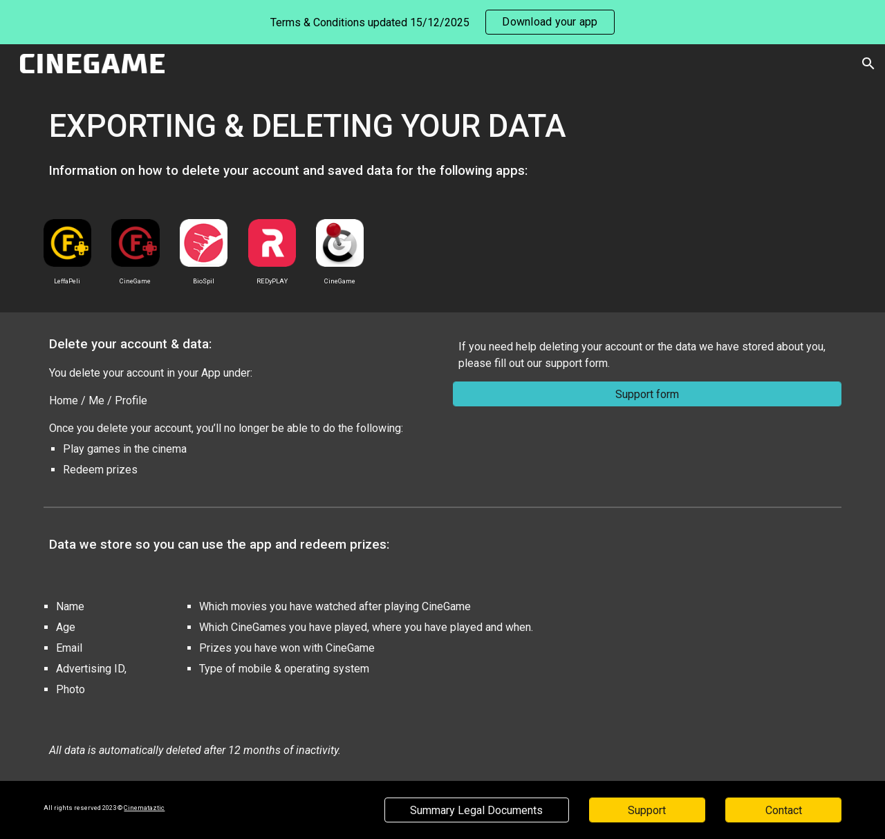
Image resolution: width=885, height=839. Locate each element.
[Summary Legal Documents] (476, 810)
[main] (442, 143)
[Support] (647, 810)
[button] (868, 63)
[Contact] (783, 810)
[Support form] (647, 394)
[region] (442, 22)
